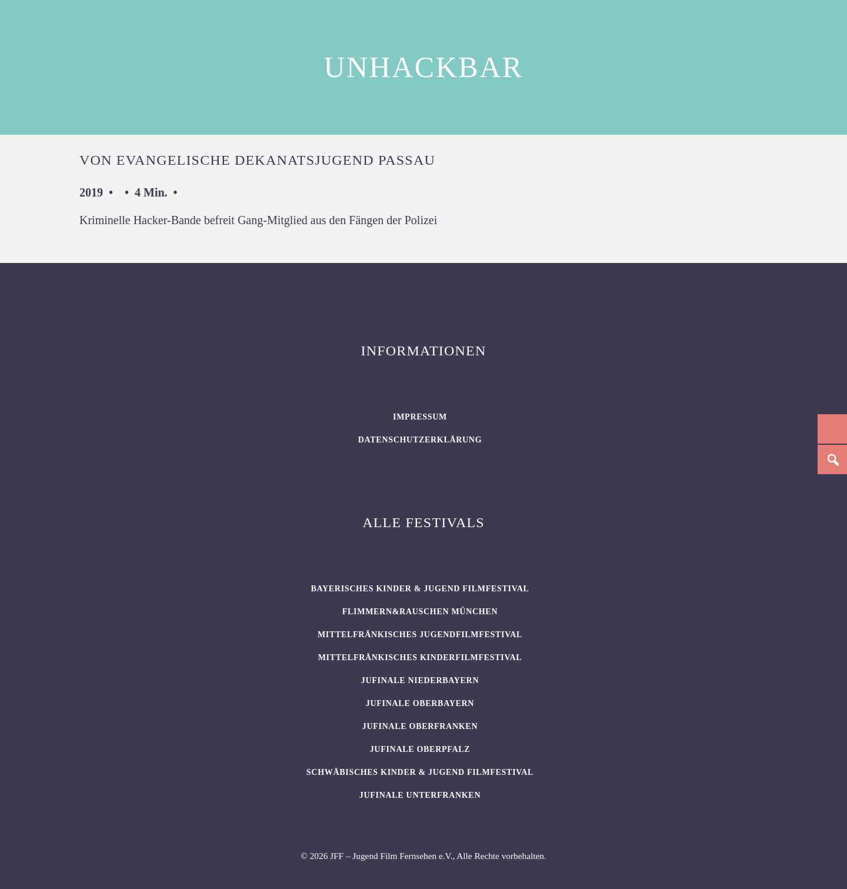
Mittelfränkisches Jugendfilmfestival (420, 634)
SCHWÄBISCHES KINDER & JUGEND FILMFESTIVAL (419, 772)
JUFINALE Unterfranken (420, 795)
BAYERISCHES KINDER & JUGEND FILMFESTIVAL (420, 588)
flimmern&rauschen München (420, 611)
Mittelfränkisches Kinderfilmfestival (420, 657)
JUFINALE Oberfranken (420, 726)
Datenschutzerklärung (420, 439)
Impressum (420, 416)
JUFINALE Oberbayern (420, 703)
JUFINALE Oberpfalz (420, 749)
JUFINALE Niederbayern (420, 680)
